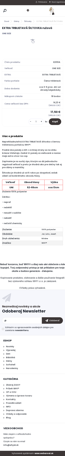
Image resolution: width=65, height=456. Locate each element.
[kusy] (36, 121)
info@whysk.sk (11, 445)
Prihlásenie (42, 2)
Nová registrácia (58, 2)
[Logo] (51, 11)
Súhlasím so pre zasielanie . (29, 329)
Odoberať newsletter (32, 309)
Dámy (16, 21)
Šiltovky (28, 21)
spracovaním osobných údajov (33, 327)
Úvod (6, 21)
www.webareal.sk (44, 453)
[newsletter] (52, 320)
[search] (5, 10)
